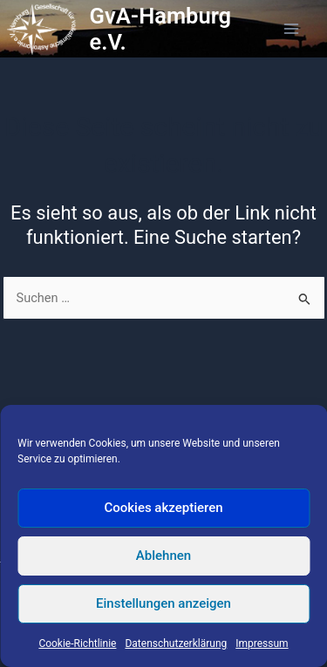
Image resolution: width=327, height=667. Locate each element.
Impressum (261, 643)
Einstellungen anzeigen (163, 603)
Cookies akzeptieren (163, 507)
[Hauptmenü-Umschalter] (291, 28)
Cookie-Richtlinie (77, 643)
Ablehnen (163, 555)
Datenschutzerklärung (176, 643)
